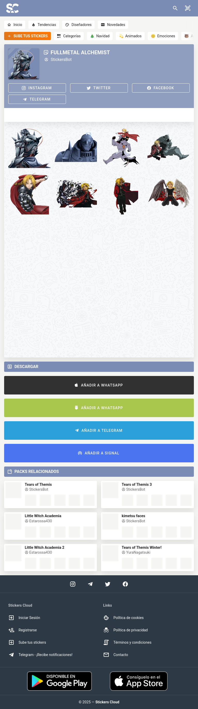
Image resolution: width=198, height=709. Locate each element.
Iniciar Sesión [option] (24, 618)
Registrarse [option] (22, 630)
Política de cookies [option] (123, 618)
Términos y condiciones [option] (127, 642)
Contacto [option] (115, 655)
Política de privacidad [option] (125, 630)
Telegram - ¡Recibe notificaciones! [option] (40, 655)
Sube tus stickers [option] (27, 642)
